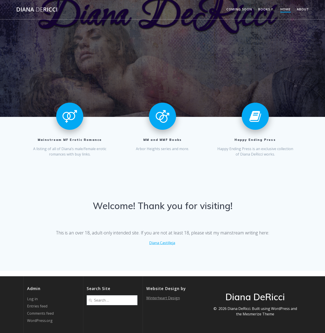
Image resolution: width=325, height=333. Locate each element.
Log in (32, 298)
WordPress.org (40, 320)
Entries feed (37, 306)
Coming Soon (239, 9)
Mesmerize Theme (258, 314)
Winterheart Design (163, 297)
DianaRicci (37, 9)
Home (285, 9)
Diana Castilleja (162, 242)
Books (264, 9)
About (303, 9)
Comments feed (40, 313)
